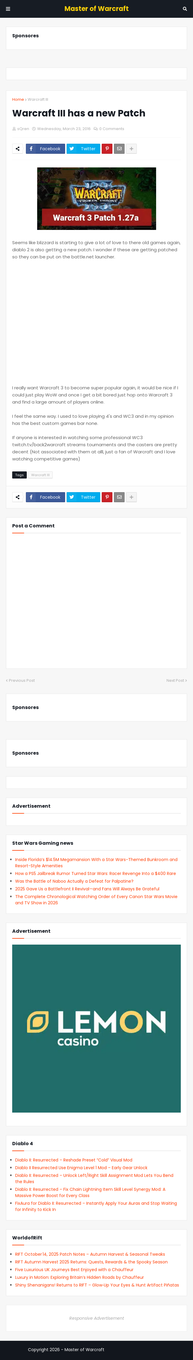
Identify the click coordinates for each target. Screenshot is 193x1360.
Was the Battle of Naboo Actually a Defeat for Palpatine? (74, 881)
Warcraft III (38, 99)
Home (18, 99)
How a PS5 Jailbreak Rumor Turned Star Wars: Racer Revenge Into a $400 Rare (95, 873)
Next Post (175, 680)
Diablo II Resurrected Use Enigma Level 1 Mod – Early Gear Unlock (81, 1168)
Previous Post (22, 680)
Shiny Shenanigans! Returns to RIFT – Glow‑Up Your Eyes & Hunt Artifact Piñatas (97, 1285)
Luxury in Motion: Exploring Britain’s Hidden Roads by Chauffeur (79, 1277)
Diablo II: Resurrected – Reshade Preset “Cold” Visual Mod (73, 1160)
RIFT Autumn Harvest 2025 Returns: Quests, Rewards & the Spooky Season (91, 1262)
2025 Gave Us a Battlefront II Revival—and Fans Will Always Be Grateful (87, 889)
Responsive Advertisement (96, 1318)
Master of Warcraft (97, 8)
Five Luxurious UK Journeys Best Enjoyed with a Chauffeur (74, 1270)
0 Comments (111, 129)
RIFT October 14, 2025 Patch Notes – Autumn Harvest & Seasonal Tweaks (90, 1254)
